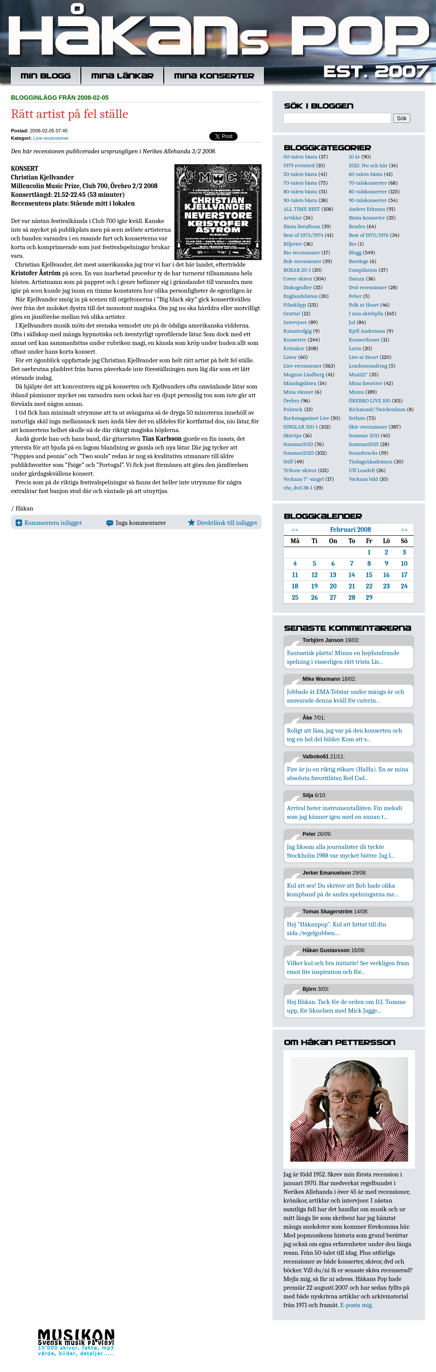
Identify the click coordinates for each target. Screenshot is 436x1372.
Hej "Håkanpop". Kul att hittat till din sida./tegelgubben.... (336, 928)
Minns (356, 392)
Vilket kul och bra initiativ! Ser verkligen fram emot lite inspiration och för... (348, 967)
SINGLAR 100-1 (300, 426)
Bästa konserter (367, 217)
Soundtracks (363, 452)
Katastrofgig (297, 331)
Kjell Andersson (367, 331)
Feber (355, 296)
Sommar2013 (298, 444)
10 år (354, 156)
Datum (356, 278)
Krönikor (293, 348)
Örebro (291, 400)
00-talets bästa (300, 156)
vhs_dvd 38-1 (297, 487)
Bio (352, 243)
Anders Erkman (367, 209)
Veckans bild (363, 479)
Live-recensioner (50, 138)
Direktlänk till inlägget (222, 523)
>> (404, 530)
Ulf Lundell (362, 470)
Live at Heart (363, 357)
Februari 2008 (350, 530)
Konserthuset (364, 339)
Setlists (357, 418)
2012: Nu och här (368, 165)
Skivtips (292, 435)
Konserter (294, 339)
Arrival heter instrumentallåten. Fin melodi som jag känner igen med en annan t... (344, 812)
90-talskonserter (368, 200)
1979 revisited (299, 165)
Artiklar (292, 217)
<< (295, 530)
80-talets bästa (300, 191)
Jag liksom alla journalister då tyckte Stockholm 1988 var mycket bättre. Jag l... (341, 851)
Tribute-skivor (300, 470)
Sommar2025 (298, 452)
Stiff (288, 461)
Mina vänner (298, 392)
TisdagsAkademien (370, 461)
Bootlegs (358, 261)
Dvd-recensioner (368, 287)
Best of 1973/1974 (303, 235)
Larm (355, 348)
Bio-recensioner (301, 252)
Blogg (355, 252)
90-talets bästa (300, 200)
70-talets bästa (300, 182)
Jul (352, 322)
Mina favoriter (365, 383)
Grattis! (291, 313)
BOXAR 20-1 (297, 270)
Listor (290, 357)
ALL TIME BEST (301, 209)
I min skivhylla (366, 313)
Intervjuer (295, 322)
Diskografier (297, 287)
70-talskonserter (368, 182)
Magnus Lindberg (303, 374)
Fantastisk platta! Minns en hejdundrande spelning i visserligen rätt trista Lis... (343, 657)
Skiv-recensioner (368, 426)
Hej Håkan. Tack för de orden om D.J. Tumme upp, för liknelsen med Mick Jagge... (346, 1006)
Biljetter (292, 243)
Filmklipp (294, 304)
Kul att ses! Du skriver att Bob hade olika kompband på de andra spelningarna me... (343, 890)
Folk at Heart (364, 304)
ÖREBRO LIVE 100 (369, 400)
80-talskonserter (368, 191)
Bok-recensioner (302, 261)
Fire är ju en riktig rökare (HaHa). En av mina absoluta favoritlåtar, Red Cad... (348, 773)
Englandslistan (300, 296)
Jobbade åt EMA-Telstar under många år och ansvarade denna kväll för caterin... (345, 696)
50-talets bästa (300, 174)
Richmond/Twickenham (377, 409)
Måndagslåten (300, 383)
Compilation (363, 270)
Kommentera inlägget (48, 523)
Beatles (357, 226)
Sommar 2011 (364, 435)
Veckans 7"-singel (303, 479)
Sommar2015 (363, 444)
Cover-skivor (297, 278)
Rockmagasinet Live (306, 418)
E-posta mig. (356, 1305)
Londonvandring (368, 365)
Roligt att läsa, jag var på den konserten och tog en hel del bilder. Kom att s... (344, 735)
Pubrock (293, 409)
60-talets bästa (365, 174)
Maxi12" (358, 374)
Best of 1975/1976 (368, 235)
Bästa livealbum (301, 226)
